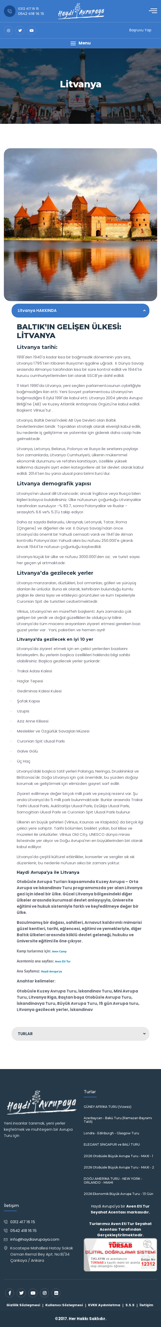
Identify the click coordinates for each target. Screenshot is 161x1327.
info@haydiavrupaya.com (34, 1239)
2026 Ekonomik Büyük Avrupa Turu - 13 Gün (118, 1194)
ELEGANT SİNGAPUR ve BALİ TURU (112, 1144)
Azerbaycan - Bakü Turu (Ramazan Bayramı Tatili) (118, 1120)
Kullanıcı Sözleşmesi (64, 1305)
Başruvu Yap (140, 30)
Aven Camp (59, 951)
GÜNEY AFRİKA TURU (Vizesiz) (107, 1107)
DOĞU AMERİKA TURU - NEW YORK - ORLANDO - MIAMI (113, 1180)
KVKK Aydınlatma (104, 1305)
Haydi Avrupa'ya (51, 971)
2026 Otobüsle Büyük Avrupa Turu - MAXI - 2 (119, 1167)
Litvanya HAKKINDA (37, 310)
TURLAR (25, 1033)
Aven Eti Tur (62, 961)
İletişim (146, 1305)
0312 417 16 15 (22, 1221)
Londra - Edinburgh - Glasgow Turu (111, 1133)
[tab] (80, 311)
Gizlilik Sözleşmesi (23, 1305)
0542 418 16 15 (23, 1230)
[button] (80, 43)
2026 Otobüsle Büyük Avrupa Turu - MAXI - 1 (118, 1156)
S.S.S (129, 1305)
